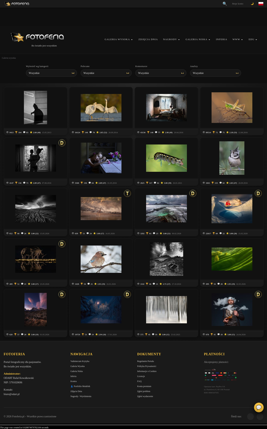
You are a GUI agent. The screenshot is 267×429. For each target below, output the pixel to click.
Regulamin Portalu (145, 361)
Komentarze (141, 66)
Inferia (221, 39)
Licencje (141, 376)
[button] (131, 39)
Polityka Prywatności (146, 366)
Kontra (73, 381)
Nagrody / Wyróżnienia (80, 396)
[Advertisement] (133, 16)
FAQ (139, 381)
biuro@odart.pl (12, 394)
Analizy (194, 66)
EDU (251, 39)
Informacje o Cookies (146, 371)
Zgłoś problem (143, 391)
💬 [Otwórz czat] (259, 407)
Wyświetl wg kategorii (37, 66)
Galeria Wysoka (117, 39)
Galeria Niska (196, 39)
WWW (236, 39)
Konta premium (144, 386)
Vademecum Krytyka (79, 361)
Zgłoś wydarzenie (145, 396)
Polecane (85, 66)
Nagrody (170, 39)
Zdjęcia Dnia (148, 39)
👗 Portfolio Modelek (80, 386)
